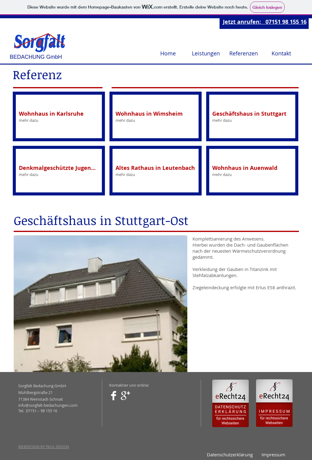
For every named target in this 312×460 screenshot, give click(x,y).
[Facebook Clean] (113, 395)
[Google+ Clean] (125, 395)
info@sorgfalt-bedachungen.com (48, 405)
